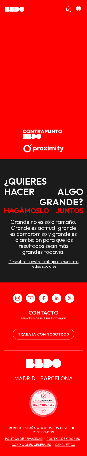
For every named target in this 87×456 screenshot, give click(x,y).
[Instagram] (17, 298)
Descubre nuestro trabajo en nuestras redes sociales (44, 264)
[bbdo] (78, 9)
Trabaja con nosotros (43, 334)
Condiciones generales (31, 445)
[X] (69, 298)
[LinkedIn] (56, 298)
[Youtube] (30, 298)
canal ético (65, 445)
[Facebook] (43, 298)
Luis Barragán (55, 318)
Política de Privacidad (24, 439)
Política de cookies (63, 439)
